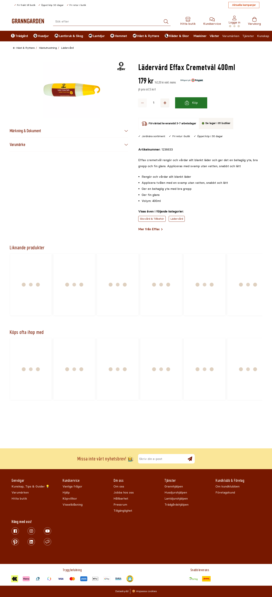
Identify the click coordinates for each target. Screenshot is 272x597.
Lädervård (67, 47)
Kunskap (263, 36)
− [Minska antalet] (142, 102)
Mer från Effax (149, 229)
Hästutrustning (48, 47)
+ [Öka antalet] (164, 102)
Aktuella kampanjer (244, 5)
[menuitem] (19, 36)
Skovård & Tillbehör (152, 218)
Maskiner (199, 36)
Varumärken (230, 36)
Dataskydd (121, 591)
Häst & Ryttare (25, 47)
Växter (214, 36)
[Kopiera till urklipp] (155, 150)
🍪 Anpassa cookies (144, 591)
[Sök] (166, 22)
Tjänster (248, 36)
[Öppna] (72, 90)
